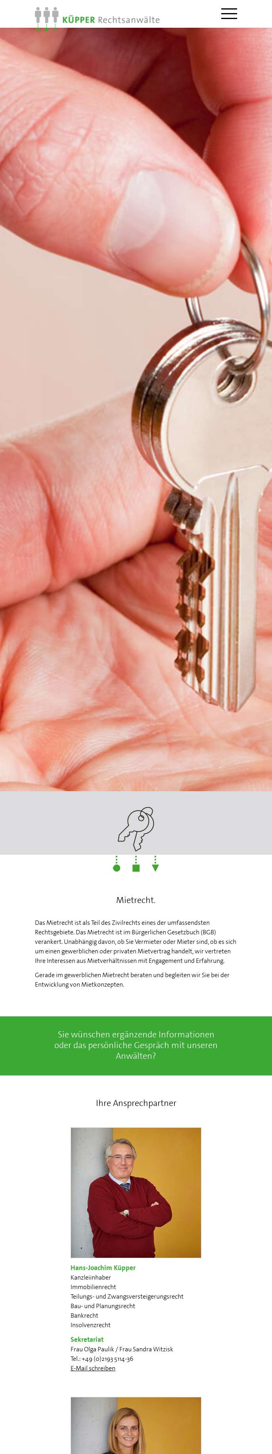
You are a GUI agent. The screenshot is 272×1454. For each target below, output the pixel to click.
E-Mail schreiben (93, 1368)
